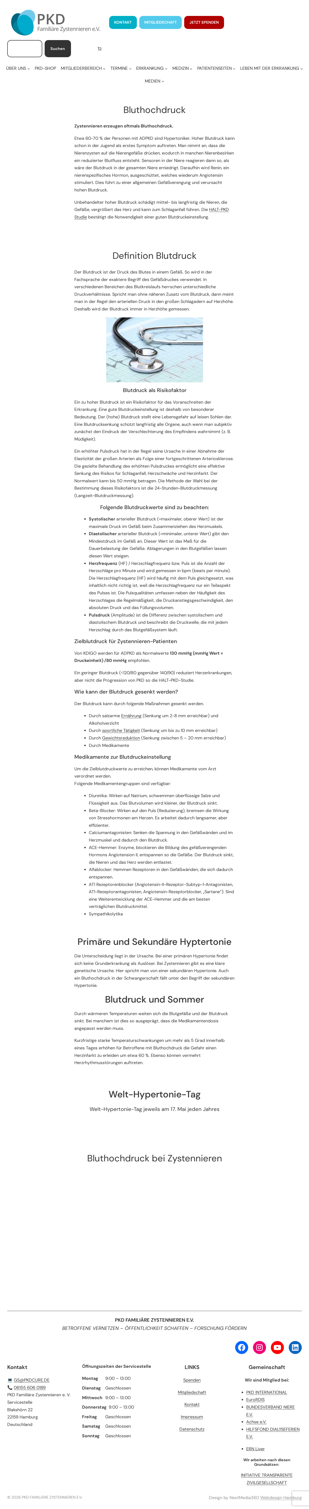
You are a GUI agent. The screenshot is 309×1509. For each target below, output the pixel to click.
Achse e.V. (256, 1422)
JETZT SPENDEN (204, 22)
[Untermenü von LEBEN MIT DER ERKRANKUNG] (271, 68)
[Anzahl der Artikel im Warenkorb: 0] (99, 49)
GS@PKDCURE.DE (31, 1380)
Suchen (57, 48)
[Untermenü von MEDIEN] (154, 81)
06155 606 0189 (30, 1387)
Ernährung (131, 716)
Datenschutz (191, 1429)
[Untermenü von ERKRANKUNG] (151, 68)
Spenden (192, 1380)
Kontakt (192, 1404)
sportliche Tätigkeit (121, 730)
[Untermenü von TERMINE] (120, 68)
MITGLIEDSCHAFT (160, 22)
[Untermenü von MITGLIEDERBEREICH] (83, 68)
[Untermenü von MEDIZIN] (182, 68)
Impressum (192, 1417)
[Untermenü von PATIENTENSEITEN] (216, 68)
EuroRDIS (255, 1400)
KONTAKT (123, 22)
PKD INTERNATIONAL (266, 1392)
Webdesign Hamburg (281, 1498)
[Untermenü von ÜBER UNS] (18, 68)
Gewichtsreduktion (121, 738)
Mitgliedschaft (192, 1392)
